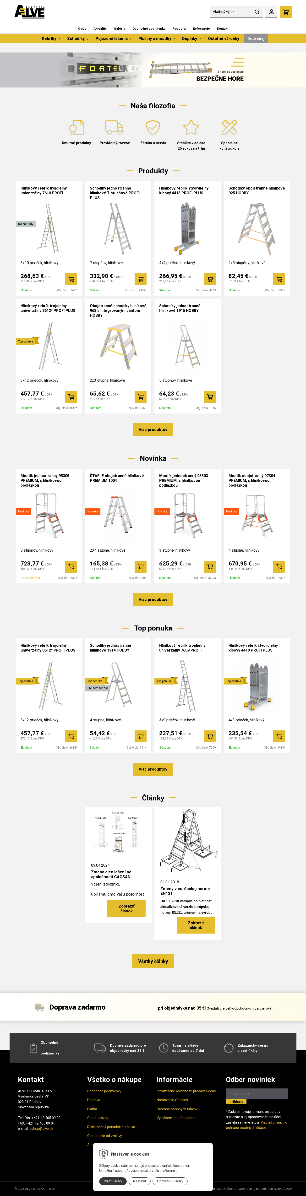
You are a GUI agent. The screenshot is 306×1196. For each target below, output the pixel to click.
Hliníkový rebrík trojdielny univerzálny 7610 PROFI (44, 190)
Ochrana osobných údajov (177, 1109)
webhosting (247, 1189)
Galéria (119, 28)
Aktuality (100, 28)
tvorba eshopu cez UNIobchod (216, 1189)
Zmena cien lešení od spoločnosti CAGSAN (111, 874)
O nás (82, 28)
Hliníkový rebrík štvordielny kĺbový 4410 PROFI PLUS (253, 647)
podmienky (50, 1053)
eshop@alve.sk (41, 1128)
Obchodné (49, 1042)
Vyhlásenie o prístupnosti (176, 1118)
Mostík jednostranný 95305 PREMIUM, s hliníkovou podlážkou (45, 480)
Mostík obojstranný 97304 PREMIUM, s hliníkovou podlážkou (252, 480)
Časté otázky (97, 1118)
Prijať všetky (113, 1181)
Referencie (201, 28)
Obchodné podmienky (148, 28)
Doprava (93, 1100)
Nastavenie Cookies (172, 1100)
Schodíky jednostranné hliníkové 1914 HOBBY (110, 647)
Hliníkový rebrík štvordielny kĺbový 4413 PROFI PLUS (183, 190)
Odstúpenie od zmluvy (104, 1136)
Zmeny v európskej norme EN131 (185, 891)
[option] (153, 70)
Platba (92, 1109)
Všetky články (153, 961)
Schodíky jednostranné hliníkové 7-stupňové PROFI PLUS (115, 193)
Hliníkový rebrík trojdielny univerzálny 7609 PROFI (182, 647)
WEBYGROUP (282, 1189)
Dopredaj (255, 38)
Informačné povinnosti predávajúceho (186, 1091)
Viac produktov (153, 429)
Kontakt (222, 28)
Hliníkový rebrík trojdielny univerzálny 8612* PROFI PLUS (48, 308)
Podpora (179, 28)
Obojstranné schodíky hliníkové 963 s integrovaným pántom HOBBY (118, 311)
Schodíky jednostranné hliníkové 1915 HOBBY (180, 308)
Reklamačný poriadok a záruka (111, 1127)
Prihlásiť (236, 1102)
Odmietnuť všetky (170, 1181)
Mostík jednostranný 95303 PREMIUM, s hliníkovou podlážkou (183, 480)
